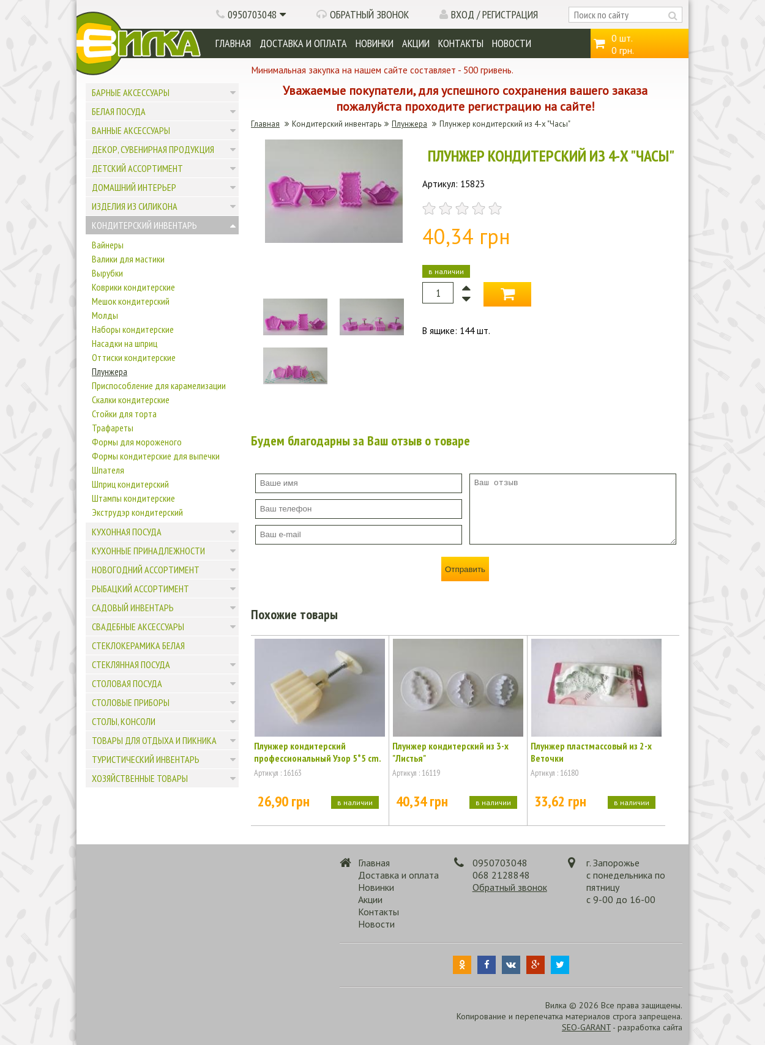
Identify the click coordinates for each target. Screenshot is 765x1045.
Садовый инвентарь (133, 607)
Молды (105, 315)
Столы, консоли (123, 721)
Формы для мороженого (137, 442)
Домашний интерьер (134, 187)
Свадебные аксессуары (138, 626)
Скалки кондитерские (131, 399)
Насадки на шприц (124, 343)
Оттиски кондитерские (134, 357)
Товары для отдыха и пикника (154, 740)
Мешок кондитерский (131, 301)
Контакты (460, 43)
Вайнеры (108, 245)
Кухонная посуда (127, 532)
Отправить (465, 569)
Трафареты (112, 428)
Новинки (375, 43)
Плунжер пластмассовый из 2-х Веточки (591, 752)
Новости (511, 43)
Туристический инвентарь (146, 759)
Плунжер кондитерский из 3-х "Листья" (450, 752)
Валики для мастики (128, 259)
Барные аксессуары (131, 92)
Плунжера (109, 371)
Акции (416, 43)
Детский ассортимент (137, 168)
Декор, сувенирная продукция (153, 149)
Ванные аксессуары (131, 130)
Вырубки (107, 273)
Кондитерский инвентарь (144, 225)
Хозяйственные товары (140, 778)
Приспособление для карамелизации (159, 385)
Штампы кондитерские (133, 498)
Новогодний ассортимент (146, 569)
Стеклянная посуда (131, 664)
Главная (233, 43)
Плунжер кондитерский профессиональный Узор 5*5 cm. (317, 752)
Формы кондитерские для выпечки (156, 456)
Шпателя (108, 470)
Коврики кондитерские (133, 287)
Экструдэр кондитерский (137, 512)
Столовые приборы (131, 702)
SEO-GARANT (586, 1027)
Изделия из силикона (134, 206)
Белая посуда (119, 111)
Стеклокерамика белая (138, 645)
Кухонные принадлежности (148, 551)
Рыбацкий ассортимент (140, 588)
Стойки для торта (124, 413)
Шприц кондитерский (130, 484)
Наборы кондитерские (133, 329)
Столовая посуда (127, 683)
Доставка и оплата (303, 43)
